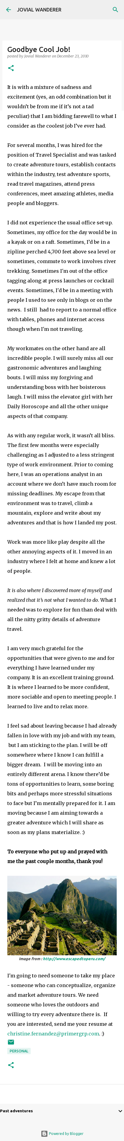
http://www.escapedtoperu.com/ (74, 959)
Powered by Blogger (62, 1134)
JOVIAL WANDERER (39, 9)
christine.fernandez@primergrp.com (53, 1034)
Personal (19, 1051)
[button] (11, 68)
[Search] (115, 9)
